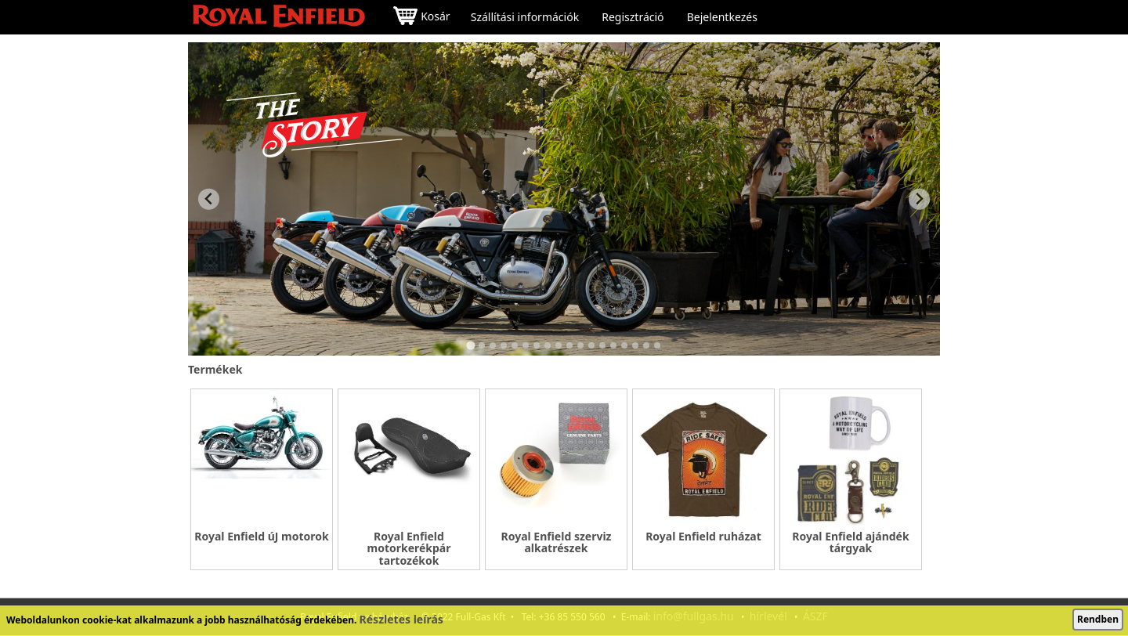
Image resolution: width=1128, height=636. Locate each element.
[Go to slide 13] (602, 345)
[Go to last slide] (208, 199)
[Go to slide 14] (613, 345)
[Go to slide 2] (482, 345)
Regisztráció (632, 17)
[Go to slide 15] (624, 345)
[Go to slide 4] (504, 345)
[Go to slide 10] (569, 345)
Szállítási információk (525, 17)
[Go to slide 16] (635, 345)
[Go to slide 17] (646, 345)
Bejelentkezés (722, 17)
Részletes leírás (401, 619)
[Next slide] (919, 199)
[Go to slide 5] (515, 345)
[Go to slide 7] (536, 345)
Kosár (421, 17)
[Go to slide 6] (525, 345)
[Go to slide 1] (470, 345)
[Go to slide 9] (558, 345)
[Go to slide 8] (547, 345)
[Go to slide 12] (591, 345)
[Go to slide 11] (580, 345)
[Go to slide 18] (657, 345)
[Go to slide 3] (493, 345)
